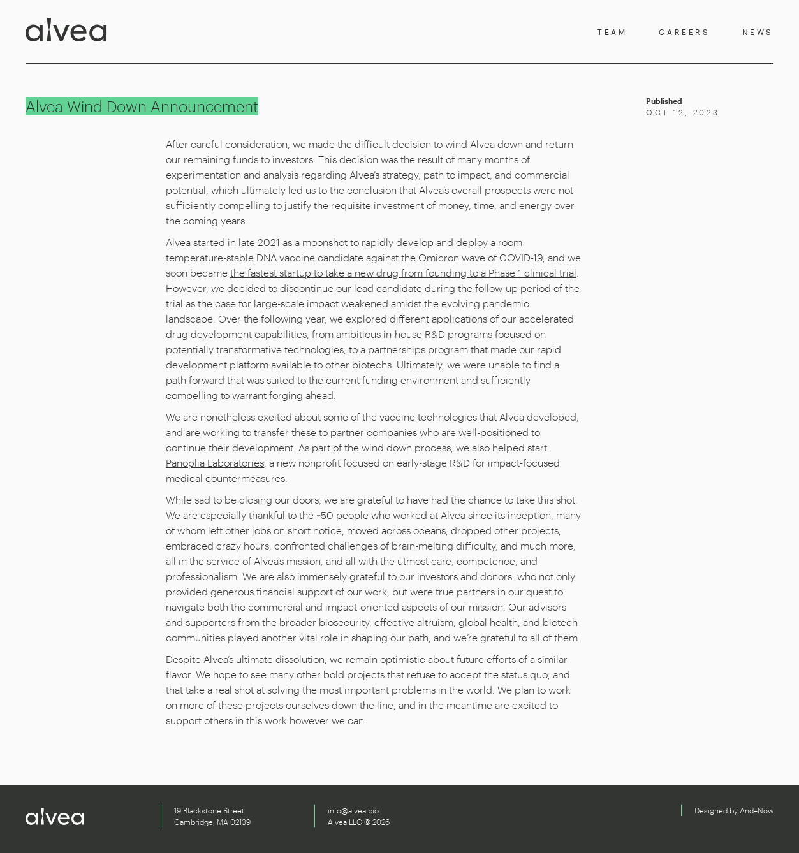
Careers (684, 31)
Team (612, 31)
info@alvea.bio (353, 810)
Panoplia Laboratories (215, 462)
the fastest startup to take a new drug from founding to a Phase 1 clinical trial (403, 272)
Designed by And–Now (733, 810)
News (757, 31)
